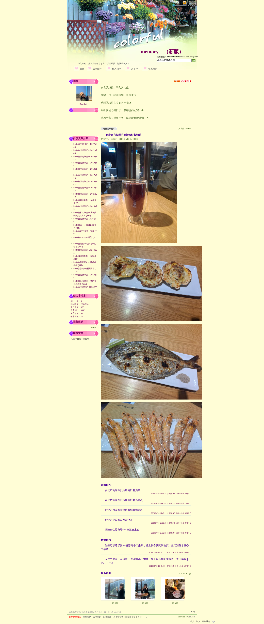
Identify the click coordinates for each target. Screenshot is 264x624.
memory (150, 51)
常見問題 (97, 617)
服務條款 (107, 617)
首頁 (82, 68)
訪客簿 (134, 68)
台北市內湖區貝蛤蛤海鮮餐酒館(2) (124, 500)
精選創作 (106, 540)
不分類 (115, 603)
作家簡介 (152, 68)
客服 (140, 617)
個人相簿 (116, 68)
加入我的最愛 (109, 63)
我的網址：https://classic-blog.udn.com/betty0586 (177, 56)
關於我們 (87, 617)
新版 (174, 51)
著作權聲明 (118, 617)
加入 (198, 621)
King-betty (84, 104)
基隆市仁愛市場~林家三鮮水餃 (122, 529)
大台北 (114, 139)
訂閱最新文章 (123, 63)
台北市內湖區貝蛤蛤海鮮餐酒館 (123, 134)
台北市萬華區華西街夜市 (119, 519)
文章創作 (97, 68)
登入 (192, 621)
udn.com (191, 617)
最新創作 (106, 484)
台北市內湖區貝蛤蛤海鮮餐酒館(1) (124, 509)
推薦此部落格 (94, 63)
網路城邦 (190, 2)
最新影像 (106, 573)
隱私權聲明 (130, 617)
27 (82, 316)
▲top (193, 612)
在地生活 (105, 139)
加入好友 (82, 63)
